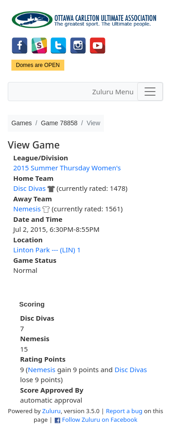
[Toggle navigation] (150, 91)
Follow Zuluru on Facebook (99, 419)
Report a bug (124, 411)
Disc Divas (29, 188)
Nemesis (27, 208)
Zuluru (51, 411)
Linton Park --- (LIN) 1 (47, 249)
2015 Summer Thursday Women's (67, 167)
